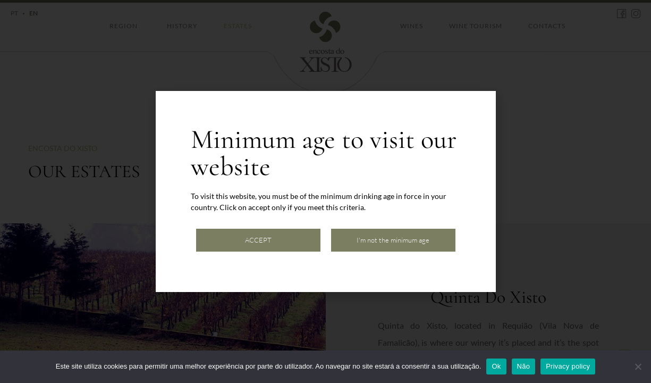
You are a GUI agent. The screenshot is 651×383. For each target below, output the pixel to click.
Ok (496, 366)
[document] (325, 191)
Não (523, 366)
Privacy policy (568, 366)
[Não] (637, 366)
